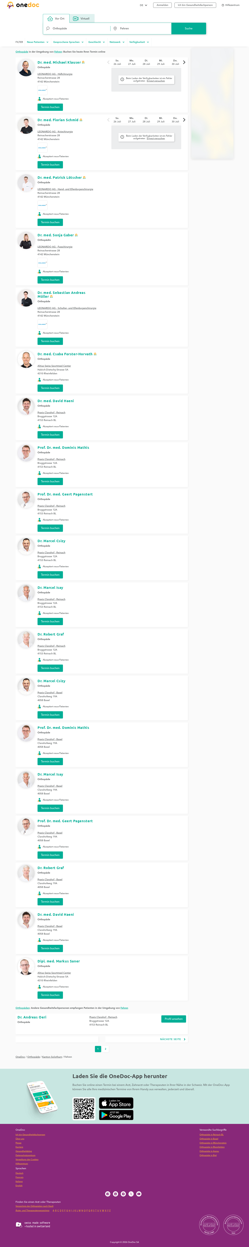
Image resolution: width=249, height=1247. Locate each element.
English (19, 1186)
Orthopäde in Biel (208, 1155)
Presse (18, 1143)
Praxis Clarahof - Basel (50, 693)
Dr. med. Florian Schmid (58, 120)
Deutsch (19, 1173)
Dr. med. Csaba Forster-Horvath (65, 354)
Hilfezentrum (22, 1164)
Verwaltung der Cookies (27, 1159)
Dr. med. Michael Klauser (59, 62)
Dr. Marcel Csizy (52, 541)
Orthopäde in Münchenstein (213, 1143)
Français (19, 1177)
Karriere (19, 1147)
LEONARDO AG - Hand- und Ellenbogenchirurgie (65, 189)
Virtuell (81, 18)
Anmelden (162, 5)
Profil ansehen (174, 1019)
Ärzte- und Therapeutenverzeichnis (32, 1210)
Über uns (20, 1139)
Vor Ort (55, 18)
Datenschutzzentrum (25, 1155)
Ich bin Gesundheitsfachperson (30, 1135)
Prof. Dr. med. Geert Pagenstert (65, 494)
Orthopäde (44, 67)
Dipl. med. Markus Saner (59, 961)
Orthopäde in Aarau (209, 1151)
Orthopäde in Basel (209, 1139)
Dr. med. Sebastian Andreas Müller (62, 294)
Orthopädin (44, 240)
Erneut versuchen (156, 81)
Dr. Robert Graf (51, 634)
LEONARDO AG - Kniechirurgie (55, 132)
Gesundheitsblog (24, 1151)
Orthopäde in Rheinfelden (212, 1147)
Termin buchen (50, 107)
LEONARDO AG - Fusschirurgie (55, 247)
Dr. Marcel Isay (50, 587)
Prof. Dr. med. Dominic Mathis (63, 447)
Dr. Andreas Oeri (32, 1017)
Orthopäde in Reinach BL (212, 1135)
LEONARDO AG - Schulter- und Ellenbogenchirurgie (67, 308)
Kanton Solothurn (52, 1057)
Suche (188, 28)
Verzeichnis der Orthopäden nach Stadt (34, 1206)
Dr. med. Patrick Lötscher (60, 177)
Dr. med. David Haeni (56, 400)
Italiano (19, 1181)
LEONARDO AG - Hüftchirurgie (55, 74)
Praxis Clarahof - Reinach (51, 413)
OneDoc (20, 1057)
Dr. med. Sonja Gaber (56, 235)
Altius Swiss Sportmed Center (54, 366)
